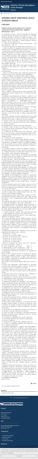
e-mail (5, 428)
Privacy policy (11, 452)
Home (1, 13)
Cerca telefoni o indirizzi (5, 418)
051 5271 (7, 416)
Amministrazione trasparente (7, 435)
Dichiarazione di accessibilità (7, 440)
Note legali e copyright (6, 437)
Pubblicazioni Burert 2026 (7, 393)
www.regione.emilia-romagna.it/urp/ (12, 425)
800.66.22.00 (9, 426)
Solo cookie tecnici (19, 456)
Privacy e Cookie (5, 438)
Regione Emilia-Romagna (6, 1)
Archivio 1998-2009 (8, 13)
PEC (8, 428)
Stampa (33, 383)
